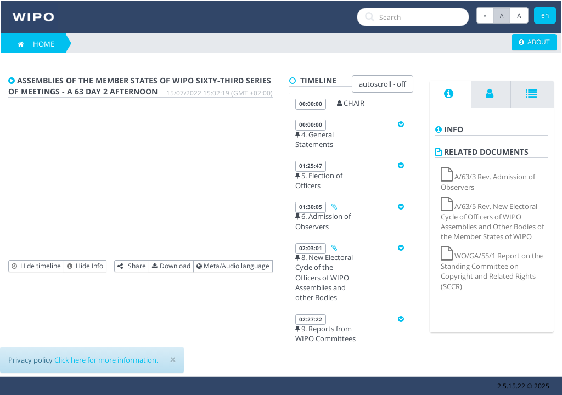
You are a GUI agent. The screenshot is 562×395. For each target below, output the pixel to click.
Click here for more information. (106, 360)
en (545, 15)
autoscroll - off (382, 84)
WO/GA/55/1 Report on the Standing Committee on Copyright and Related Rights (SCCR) (492, 271)
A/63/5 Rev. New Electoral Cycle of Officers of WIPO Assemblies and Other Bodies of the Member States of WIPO (492, 221)
